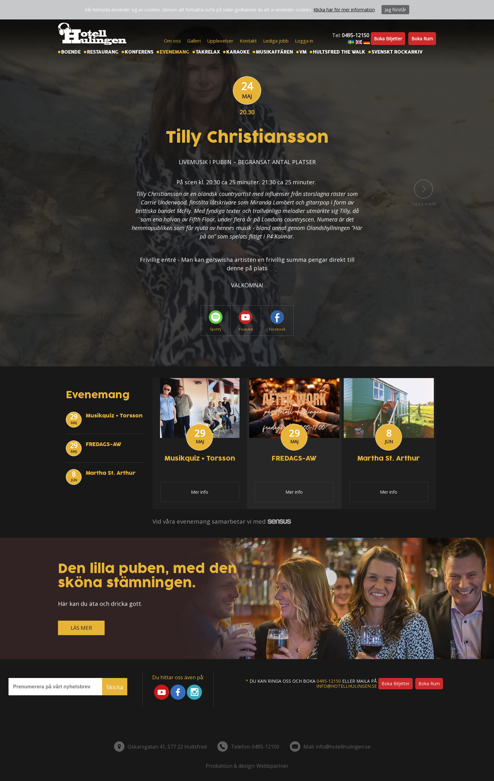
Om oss (172, 40)
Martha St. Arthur (110, 473)
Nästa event (423, 192)
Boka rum (422, 39)
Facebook (277, 320)
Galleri (194, 40)
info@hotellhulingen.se (346, 686)
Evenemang (174, 52)
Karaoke (238, 52)
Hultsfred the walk (339, 52)
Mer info (199, 492)
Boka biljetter (388, 39)
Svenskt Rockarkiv (396, 52)
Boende (71, 52)
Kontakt (248, 40)
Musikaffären (274, 52)
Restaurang (102, 52)
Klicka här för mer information (344, 10)
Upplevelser (220, 40)
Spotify (215, 320)
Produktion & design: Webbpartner (247, 765)
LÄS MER (81, 627)
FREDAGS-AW (103, 444)
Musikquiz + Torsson (114, 416)
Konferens (139, 52)
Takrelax (208, 52)
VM (303, 52)
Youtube (245, 320)
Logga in (304, 40)
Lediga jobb (276, 40)
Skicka (114, 687)
